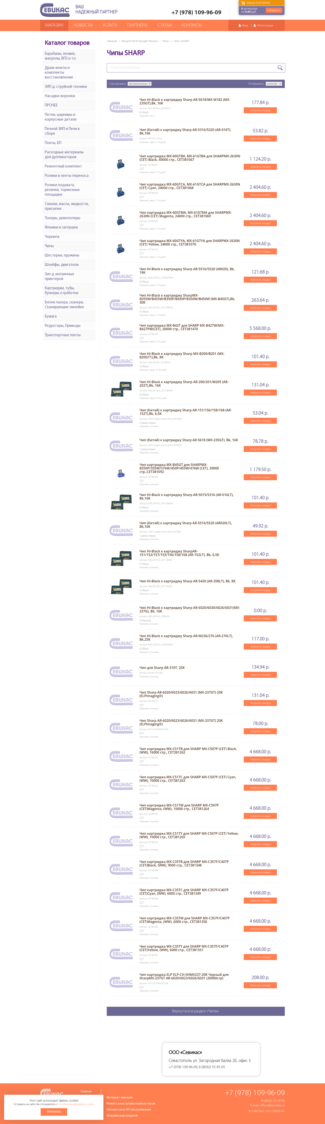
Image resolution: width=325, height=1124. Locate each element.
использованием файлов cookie (76, 1104)
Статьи (165, 25)
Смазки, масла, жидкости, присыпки (67, 206)
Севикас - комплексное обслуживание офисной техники (54, 10)
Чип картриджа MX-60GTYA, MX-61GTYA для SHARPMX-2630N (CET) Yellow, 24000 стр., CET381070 (189, 242)
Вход (245, 25)
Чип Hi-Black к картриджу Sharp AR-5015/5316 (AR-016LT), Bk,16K (186, 496)
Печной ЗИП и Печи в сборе (62, 131)
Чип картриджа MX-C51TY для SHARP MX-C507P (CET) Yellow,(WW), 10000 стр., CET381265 (189, 835)
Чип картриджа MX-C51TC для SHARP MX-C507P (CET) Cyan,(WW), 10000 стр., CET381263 (187, 779)
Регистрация (265, 25)
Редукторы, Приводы (62, 326)
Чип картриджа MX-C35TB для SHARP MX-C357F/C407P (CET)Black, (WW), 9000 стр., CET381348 (184, 863)
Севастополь (180, 1061)
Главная (86, 1091)
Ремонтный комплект (63, 167)
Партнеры (137, 25)
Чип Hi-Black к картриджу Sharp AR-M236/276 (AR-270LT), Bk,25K (186, 638)
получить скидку (260, 110)
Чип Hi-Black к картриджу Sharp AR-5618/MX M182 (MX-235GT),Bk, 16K (184, 101)
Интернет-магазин (119, 1097)
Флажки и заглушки (61, 228)
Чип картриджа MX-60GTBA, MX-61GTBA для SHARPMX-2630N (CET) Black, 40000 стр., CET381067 (189, 158)
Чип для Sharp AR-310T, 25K (162, 667)
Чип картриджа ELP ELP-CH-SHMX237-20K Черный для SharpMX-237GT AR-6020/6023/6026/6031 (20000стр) (184, 976)
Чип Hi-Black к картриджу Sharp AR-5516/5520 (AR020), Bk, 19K (187, 271)
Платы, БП (53, 143)
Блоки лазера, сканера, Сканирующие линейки (64, 305)
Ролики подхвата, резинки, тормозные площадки (62, 190)
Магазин (54, 25)
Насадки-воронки (60, 96)
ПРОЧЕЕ (51, 106)
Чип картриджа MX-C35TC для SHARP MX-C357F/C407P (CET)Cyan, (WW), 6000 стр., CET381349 (184, 892)
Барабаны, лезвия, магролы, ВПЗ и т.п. (60, 56)
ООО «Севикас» (275, 1111)
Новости (83, 25)
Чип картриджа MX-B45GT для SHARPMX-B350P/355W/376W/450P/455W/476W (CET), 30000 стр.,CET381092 (179, 468)
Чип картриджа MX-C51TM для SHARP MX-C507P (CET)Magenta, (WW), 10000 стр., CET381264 (179, 807)
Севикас (112, 41)
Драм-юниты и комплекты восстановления (59, 72)
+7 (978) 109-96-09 (196, 13)
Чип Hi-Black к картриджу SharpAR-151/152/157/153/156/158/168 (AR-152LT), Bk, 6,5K (179, 553)
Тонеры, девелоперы (62, 218)
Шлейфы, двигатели (62, 265)
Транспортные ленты (63, 335)
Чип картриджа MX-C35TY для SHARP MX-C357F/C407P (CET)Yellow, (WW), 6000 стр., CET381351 (183, 948)
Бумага (51, 317)
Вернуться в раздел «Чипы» (195, 1011)
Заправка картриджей (122, 1115)
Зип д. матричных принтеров (59, 276)
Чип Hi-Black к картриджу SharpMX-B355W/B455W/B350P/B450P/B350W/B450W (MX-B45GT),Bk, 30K (187, 299)
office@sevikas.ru (272, 1105)
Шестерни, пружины (62, 256)
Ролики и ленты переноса (67, 176)
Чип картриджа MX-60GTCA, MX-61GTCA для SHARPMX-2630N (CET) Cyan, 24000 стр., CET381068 (189, 186)
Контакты (192, 25)
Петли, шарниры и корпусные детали (60, 117)
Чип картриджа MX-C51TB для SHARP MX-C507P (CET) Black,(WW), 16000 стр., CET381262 (188, 750)
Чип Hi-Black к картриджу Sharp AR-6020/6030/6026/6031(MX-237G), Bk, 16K (189, 609)
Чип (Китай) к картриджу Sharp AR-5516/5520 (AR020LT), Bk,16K (185, 525)
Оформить (274, 10)
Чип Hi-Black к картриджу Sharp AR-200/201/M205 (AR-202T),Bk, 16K (184, 384)
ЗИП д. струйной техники (66, 87)
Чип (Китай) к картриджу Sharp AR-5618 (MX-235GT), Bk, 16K (188, 440)
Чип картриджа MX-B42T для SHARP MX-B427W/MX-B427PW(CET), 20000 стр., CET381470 (181, 327)
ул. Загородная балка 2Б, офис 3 (222, 1061)
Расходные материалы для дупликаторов (64, 154)
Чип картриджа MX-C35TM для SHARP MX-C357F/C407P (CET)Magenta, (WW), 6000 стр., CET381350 (184, 920)
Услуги (110, 25)
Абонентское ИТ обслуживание (128, 1109)
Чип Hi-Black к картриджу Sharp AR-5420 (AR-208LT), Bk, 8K (187, 581)
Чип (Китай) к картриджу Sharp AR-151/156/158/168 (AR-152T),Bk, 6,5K (185, 412)
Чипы (165, 41)
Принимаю (54, 1112)
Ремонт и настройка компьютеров (130, 1103)
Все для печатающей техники (140, 41)
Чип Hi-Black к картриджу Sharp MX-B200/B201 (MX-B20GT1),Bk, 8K (181, 355)
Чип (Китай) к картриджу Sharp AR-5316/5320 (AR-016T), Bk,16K (185, 131)
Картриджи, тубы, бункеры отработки (61, 290)
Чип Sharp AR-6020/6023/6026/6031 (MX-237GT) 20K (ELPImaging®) (181, 694)
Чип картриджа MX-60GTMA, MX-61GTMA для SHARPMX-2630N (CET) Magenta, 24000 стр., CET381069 (185, 214)
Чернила (52, 237)
